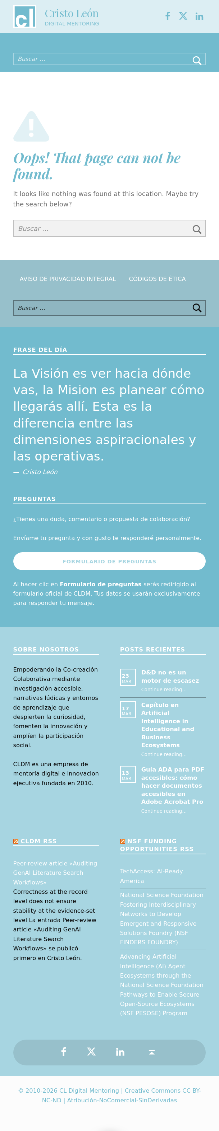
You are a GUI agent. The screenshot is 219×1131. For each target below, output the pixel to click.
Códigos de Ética (157, 279)
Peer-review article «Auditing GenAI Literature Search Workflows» (55, 873)
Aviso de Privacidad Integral (68, 279)
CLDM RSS (38, 841)
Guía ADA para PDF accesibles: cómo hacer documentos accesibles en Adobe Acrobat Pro (172, 785)
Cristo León (72, 13)
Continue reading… (164, 689)
